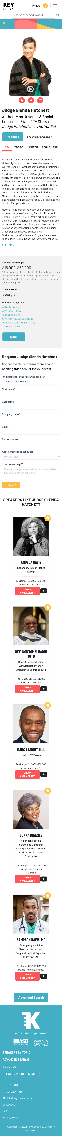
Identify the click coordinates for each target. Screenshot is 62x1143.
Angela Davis (31, 562)
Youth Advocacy (11, 326)
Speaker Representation (21, 1074)
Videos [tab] (33, 147)
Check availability (27, 591)
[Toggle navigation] (54, 6)
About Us (9, 1066)
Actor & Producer (12, 306)
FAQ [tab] (55, 147)
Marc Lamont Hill (31, 749)
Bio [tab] (7, 147)
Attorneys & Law (11, 310)
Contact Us (9, 1104)
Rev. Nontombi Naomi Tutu (31, 654)
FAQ (5, 1111)
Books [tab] (46, 147)
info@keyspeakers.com (20, 1098)
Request (13, 136)
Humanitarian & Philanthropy (18, 322)
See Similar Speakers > (39, 136)
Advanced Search (31, 997)
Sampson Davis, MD (31, 939)
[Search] (33, 15)
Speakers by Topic (16, 1052)
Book (14, 337)
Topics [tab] (18, 147)
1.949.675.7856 (14, 1091)
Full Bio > (8, 245)
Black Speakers (11, 314)
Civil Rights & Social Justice (17, 318)
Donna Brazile (31, 835)
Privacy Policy (10, 1117)
